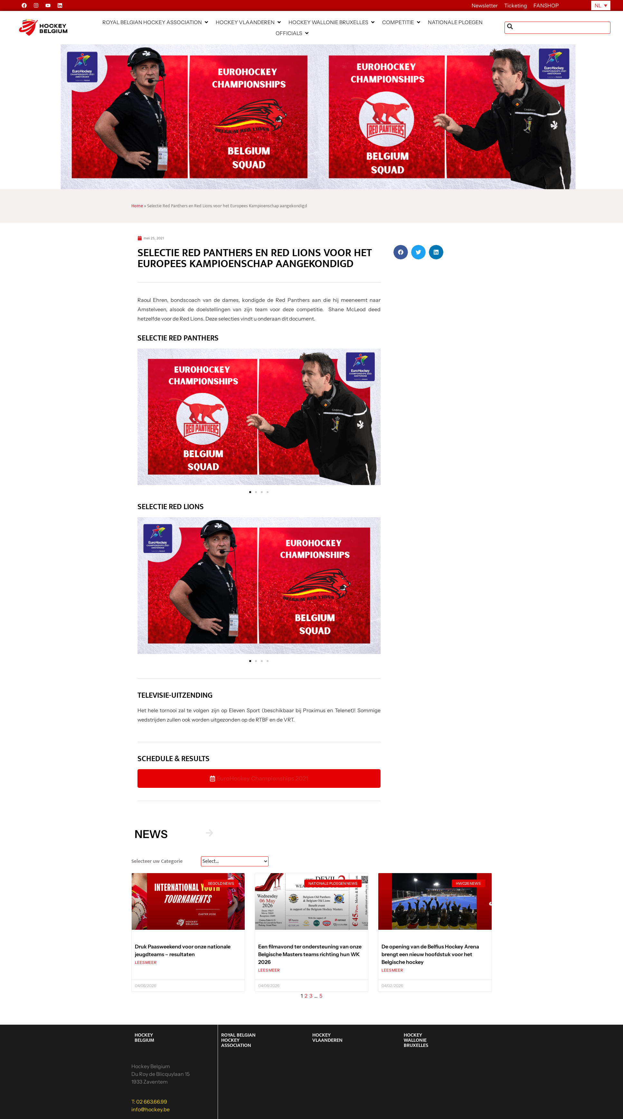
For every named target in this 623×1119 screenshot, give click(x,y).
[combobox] (557, 28)
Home (137, 206)
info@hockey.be (150, 1109)
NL (598, 5)
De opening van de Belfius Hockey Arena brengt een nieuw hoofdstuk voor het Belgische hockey (430, 954)
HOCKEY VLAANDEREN (327, 1038)
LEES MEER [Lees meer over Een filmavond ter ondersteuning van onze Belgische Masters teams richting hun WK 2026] (269, 970)
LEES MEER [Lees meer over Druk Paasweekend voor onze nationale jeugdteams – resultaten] (145, 962)
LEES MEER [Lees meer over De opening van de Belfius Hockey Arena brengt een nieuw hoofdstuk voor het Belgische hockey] (392, 970)
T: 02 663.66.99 (149, 1101)
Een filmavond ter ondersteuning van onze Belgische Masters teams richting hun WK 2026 (310, 954)
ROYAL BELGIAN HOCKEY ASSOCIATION (238, 1040)
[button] (155, 22)
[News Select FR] (235, 861)
